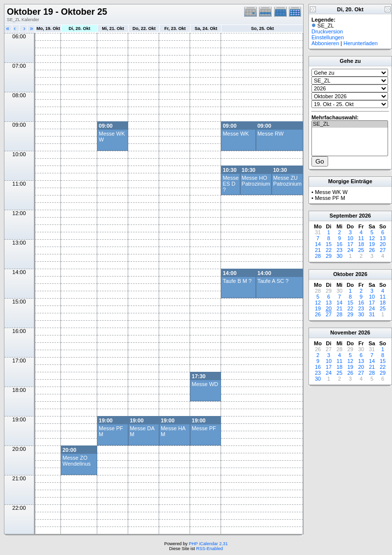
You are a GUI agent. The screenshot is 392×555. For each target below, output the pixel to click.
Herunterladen (360, 43)
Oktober (343, 274)
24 (350, 250)
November (343, 332)
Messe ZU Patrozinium (287, 181)
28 (318, 256)
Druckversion (327, 31)
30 (339, 256)
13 (383, 238)
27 (383, 250)
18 (361, 244)
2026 (365, 216)
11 (361, 238)
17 (350, 244)
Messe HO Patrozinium (256, 181)
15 (329, 244)
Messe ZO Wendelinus (76, 461)
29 (329, 256)
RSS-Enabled (209, 548)
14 (318, 244)
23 (339, 250)
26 (372, 250)
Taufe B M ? (237, 281)
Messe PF (204, 428)
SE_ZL (350, 124)
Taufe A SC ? (273, 281)
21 (318, 250)
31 (372, 314)
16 (339, 244)
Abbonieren (325, 43)
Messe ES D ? (230, 184)
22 (329, 250)
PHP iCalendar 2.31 (208, 543)
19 (372, 244)
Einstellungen (327, 37)
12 (372, 238)
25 (361, 250)
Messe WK (236, 134)
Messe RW (270, 134)
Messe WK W (331, 192)
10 (350, 238)
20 (383, 244)
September (344, 216)
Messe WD (205, 384)
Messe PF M (330, 198)
